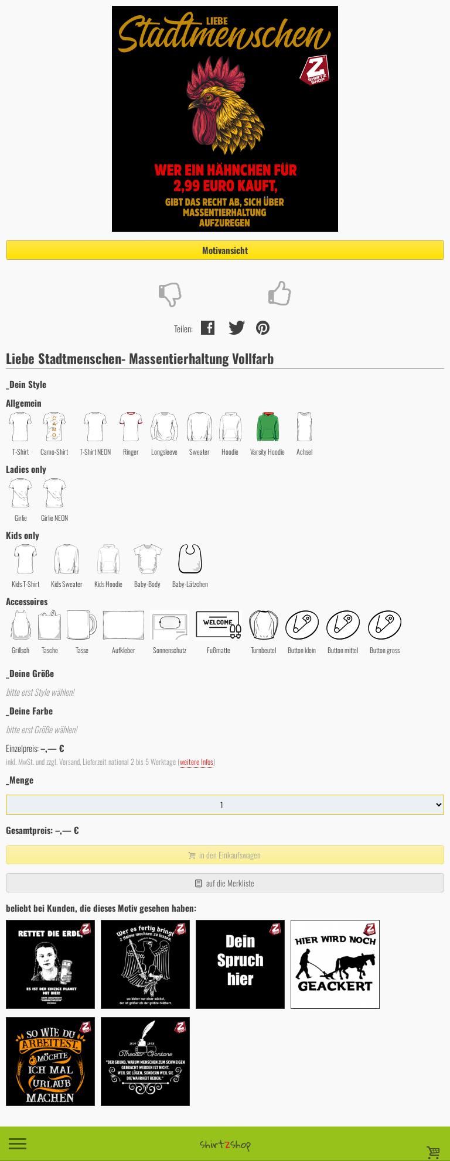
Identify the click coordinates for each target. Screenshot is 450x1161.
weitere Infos (196, 761)
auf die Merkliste (223, 883)
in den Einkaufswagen (223, 855)
